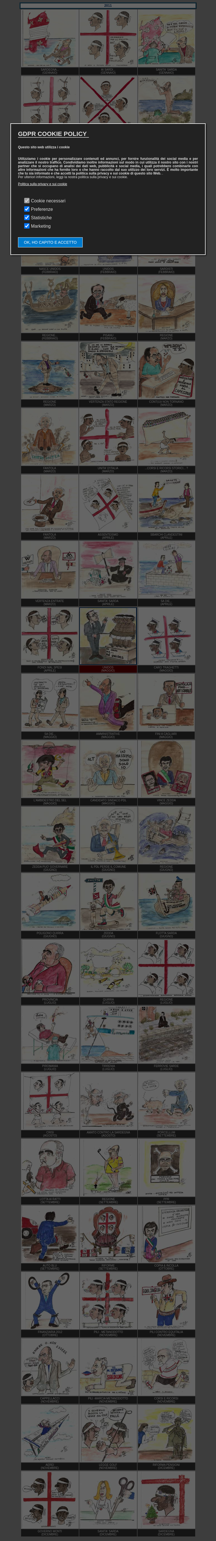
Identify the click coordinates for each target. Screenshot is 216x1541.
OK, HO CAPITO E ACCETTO (50, 242)
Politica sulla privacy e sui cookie (42, 184)
